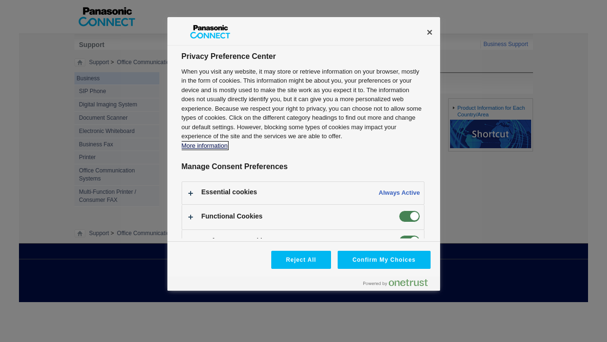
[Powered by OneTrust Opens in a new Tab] (399, 285)
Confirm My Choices (383, 259)
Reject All (301, 259)
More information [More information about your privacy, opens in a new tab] (205, 145)
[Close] (429, 32)
